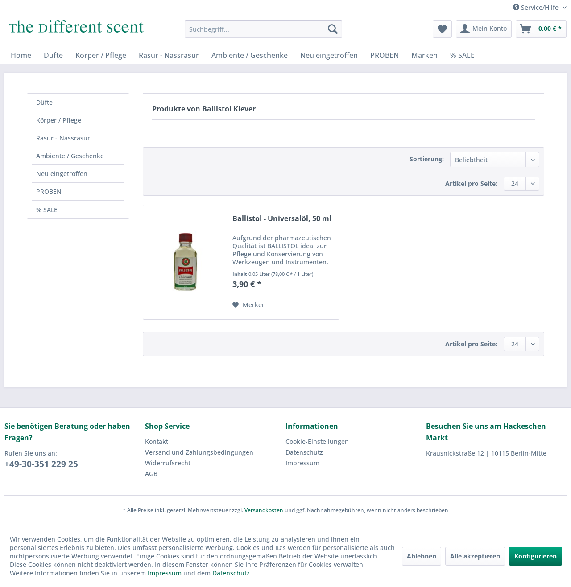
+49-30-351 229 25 (41, 464)
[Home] (20, 55)
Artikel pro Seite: (471, 183)
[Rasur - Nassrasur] (168, 55)
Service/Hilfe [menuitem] (536, 7)
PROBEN (49, 191)
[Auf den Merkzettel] (249, 305)
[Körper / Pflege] (100, 55)
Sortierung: (427, 159)
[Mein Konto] (484, 29)
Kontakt (156, 441)
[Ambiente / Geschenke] (249, 55)
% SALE (47, 209)
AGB (151, 473)
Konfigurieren (535, 556)
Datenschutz (304, 452)
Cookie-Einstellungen (317, 441)
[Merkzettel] (442, 29)
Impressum (302, 463)
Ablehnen (421, 556)
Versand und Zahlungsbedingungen (199, 452)
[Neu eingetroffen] (329, 55)
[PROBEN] (384, 55)
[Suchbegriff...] (263, 29)
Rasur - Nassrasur (63, 138)
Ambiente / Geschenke (70, 156)
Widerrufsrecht (167, 463)
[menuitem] (263, 29)
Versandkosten (263, 510)
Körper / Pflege (58, 120)
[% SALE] (462, 55)
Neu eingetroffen (61, 173)
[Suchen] (332, 29)
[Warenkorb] (541, 29)
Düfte (44, 102)
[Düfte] (53, 55)
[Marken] (424, 55)
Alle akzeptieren (475, 556)
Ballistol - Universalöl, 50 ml (281, 218)
